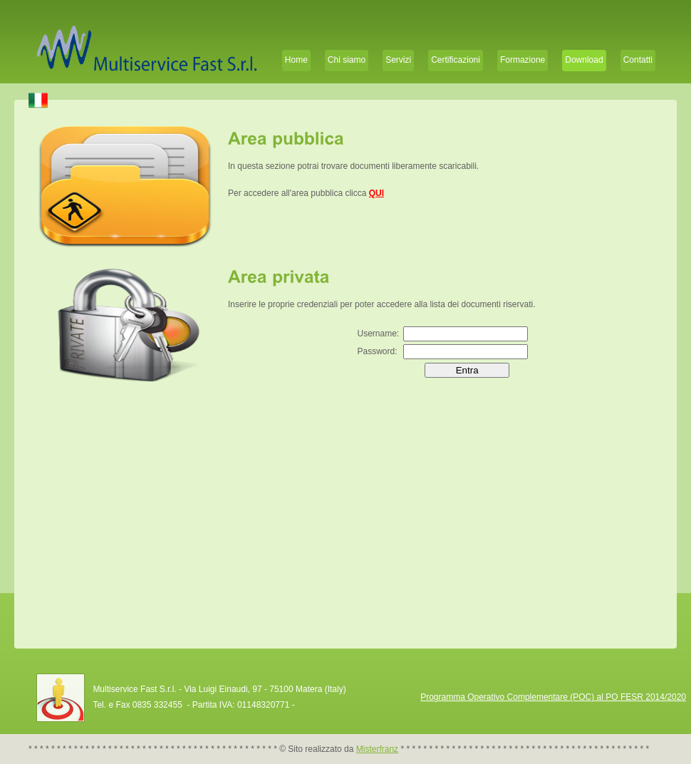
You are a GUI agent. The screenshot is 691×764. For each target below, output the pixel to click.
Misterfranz (377, 749)
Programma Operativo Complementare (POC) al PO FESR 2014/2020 (553, 697)
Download (584, 60)
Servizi (398, 60)
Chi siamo (346, 60)
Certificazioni (455, 60)
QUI (376, 193)
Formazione (522, 60)
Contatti (638, 60)
